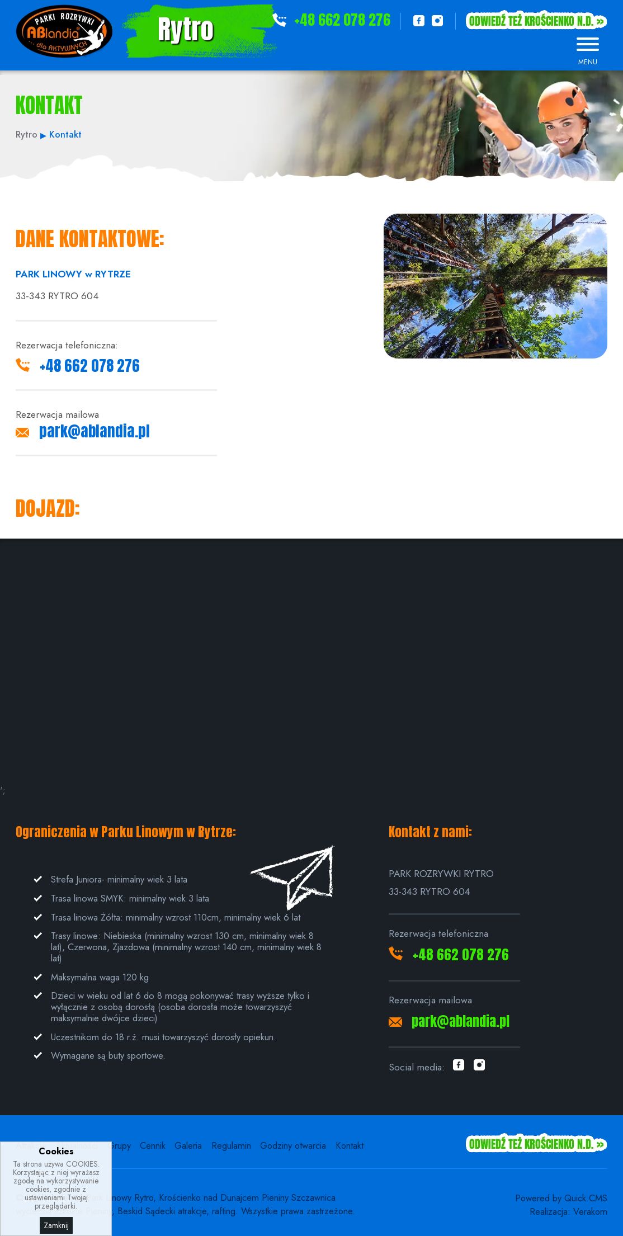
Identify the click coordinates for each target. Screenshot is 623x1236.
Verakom (590, 1211)
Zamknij (56, 1225)
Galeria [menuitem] (188, 1145)
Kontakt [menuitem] (350, 1145)
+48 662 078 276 (342, 19)
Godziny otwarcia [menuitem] (293, 1145)
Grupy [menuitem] (119, 1145)
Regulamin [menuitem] (231, 1145)
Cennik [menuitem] (153, 1145)
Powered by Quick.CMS (561, 1198)
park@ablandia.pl (94, 431)
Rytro (186, 29)
